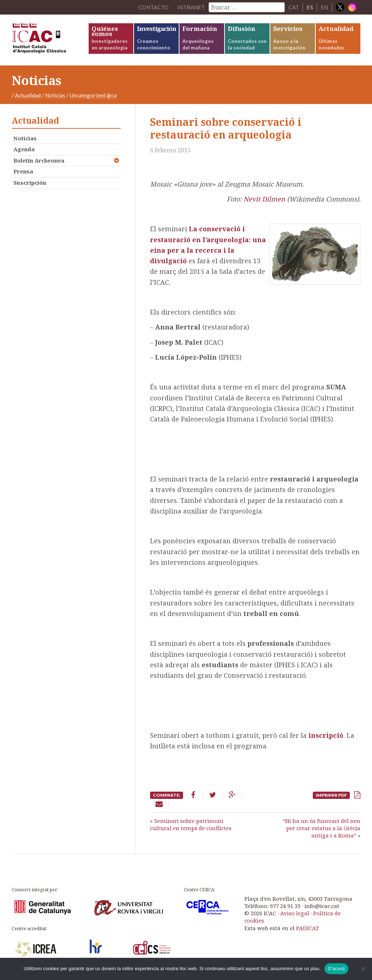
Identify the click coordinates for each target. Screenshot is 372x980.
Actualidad (28, 95)
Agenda (24, 149)
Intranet (191, 7)
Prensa (23, 171)
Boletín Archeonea (38, 160)
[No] (363, 968)
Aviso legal (294, 913)
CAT (293, 7)
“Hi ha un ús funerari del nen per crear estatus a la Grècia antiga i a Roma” (321, 828)
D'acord (336, 968)
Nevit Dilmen (264, 199)
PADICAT (307, 928)
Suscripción (29, 182)
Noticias (55, 95)
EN (324, 7)
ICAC (50, 40)
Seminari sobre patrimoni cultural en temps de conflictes (190, 824)
